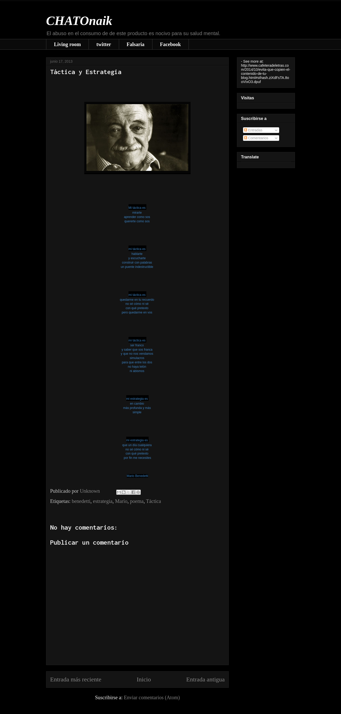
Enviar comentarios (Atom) (152, 697)
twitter (103, 44)
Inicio (144, 679)
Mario (121, 501)
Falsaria (136, 44)
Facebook (170, 44)
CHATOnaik (79, 20)
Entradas (253, 130)
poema (137, 501)
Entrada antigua (205, 679)
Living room (67, 44)
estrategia (102, 501)
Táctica (153, 501)
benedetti (81, 501)
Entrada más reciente (75, 679)
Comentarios (256, 138)
